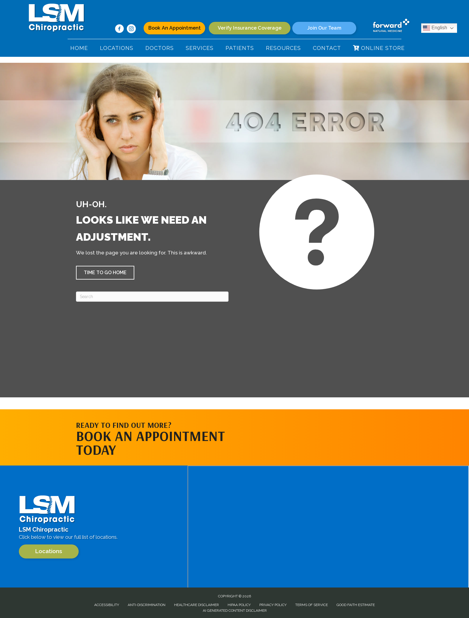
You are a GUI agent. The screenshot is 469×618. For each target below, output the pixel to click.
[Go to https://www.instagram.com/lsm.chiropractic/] (131, 29)
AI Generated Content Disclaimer (235, 610)
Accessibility (106, 605)
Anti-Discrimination (146, 605)
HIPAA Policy (239, 605)
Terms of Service (311, 605)
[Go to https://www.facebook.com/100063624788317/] (119, 29)
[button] (105, 273)
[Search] (152, 297)
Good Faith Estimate (355, 605)
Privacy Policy (273, 605)
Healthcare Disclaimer (196, 605)
